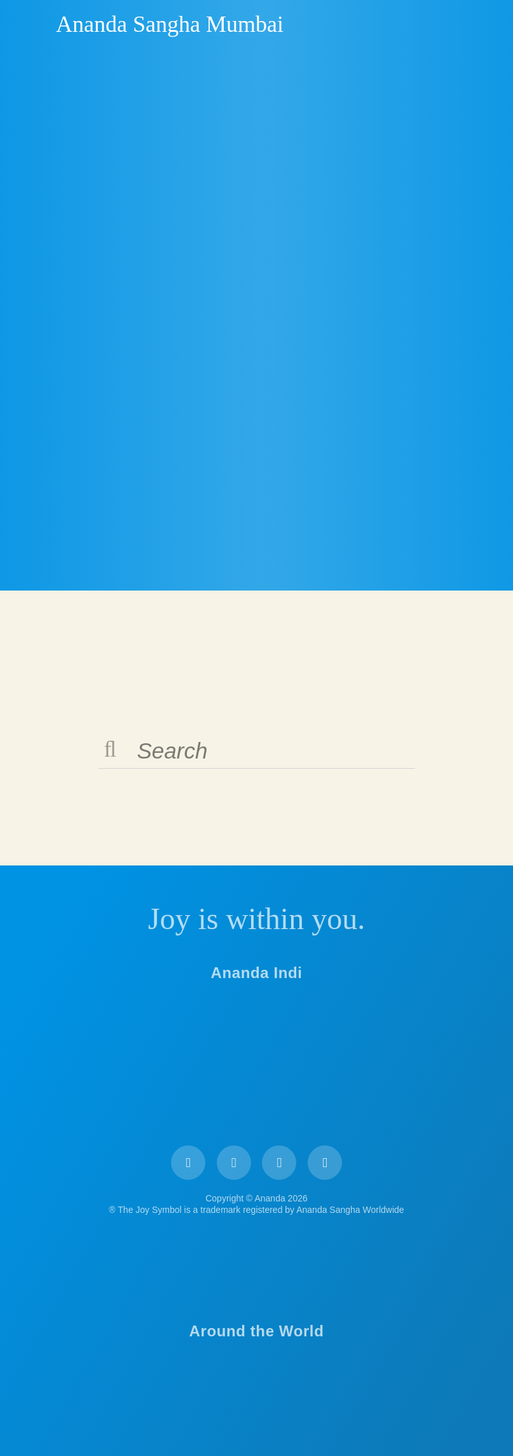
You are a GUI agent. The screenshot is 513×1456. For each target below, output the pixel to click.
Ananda (33, 23)
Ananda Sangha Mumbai (170, 24)
